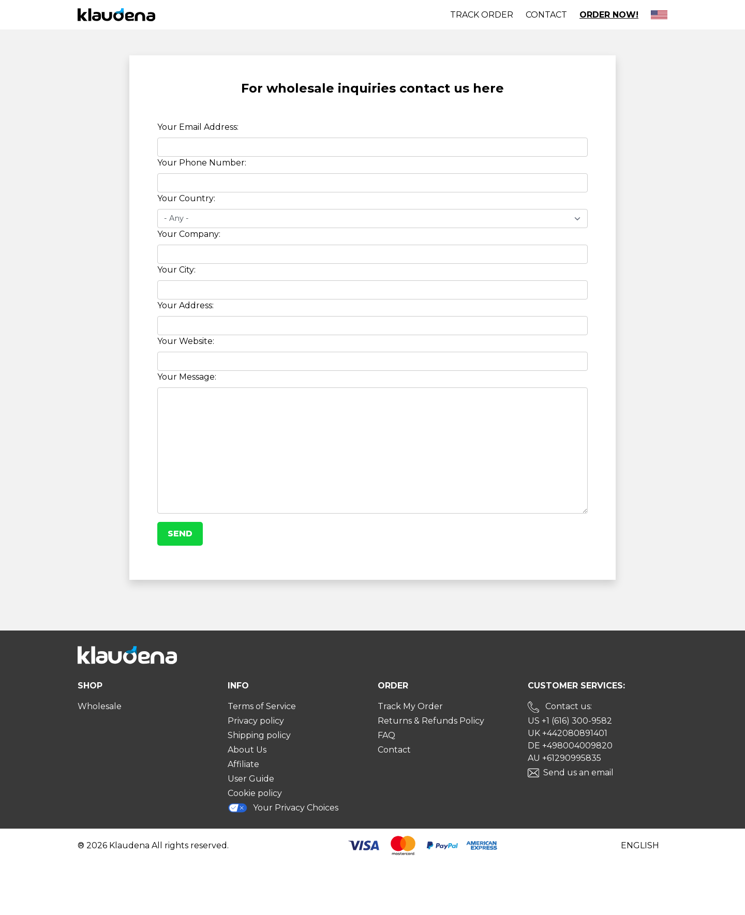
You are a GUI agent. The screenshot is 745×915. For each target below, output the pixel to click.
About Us (247, 750)
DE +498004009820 (570, 746)
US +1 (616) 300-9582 (570, 721)
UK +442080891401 (567, 733)
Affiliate (243, 764)
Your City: (176, 270)
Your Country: (186, 198)
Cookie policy (255, 793)
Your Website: (185, 341)
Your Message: (186, 377)
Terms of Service (262, 706)
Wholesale (100, 706)
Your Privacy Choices (283, 807)
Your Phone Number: (201, 163)
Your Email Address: (198, 127)
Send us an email (578, 772)
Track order (481, 15)
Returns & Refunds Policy (431, 721)
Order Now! (608, 15)
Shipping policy (259, 735)
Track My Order (410, 706)
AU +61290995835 (564, 758)
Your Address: (185, 305)
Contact (546, 15)
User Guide (251, 779)
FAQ (386, 735)
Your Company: (188, 234)
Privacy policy (256, 721)
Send (180, 533)
